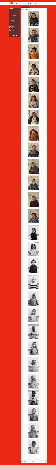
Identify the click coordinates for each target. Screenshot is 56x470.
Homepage (34, 461)
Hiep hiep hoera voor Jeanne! (13, 15)
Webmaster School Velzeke (13, 30)
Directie (11, 27)
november (12, 20)
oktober (12, 21)
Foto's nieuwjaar (13, 14)
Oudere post (44, 461)
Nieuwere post (23, 461)
